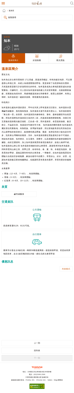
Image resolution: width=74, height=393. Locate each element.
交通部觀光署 (37, 367)
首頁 (4, 10)
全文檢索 (72, 3)
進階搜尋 (12, 17)
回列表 (37, 350)
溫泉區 (11, 11)
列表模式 (66, 269)
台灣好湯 (37, 3)
